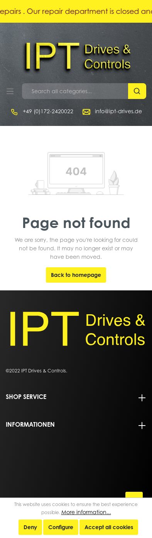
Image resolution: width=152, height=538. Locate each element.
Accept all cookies (108, 527)
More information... (86, 512)
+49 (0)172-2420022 (48, 111)
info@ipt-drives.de (118, 111)
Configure (60, 527)
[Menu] (10, 91)
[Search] (137, 91)
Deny (30, 527)
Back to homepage (76, 275)
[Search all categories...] (75, 91)
